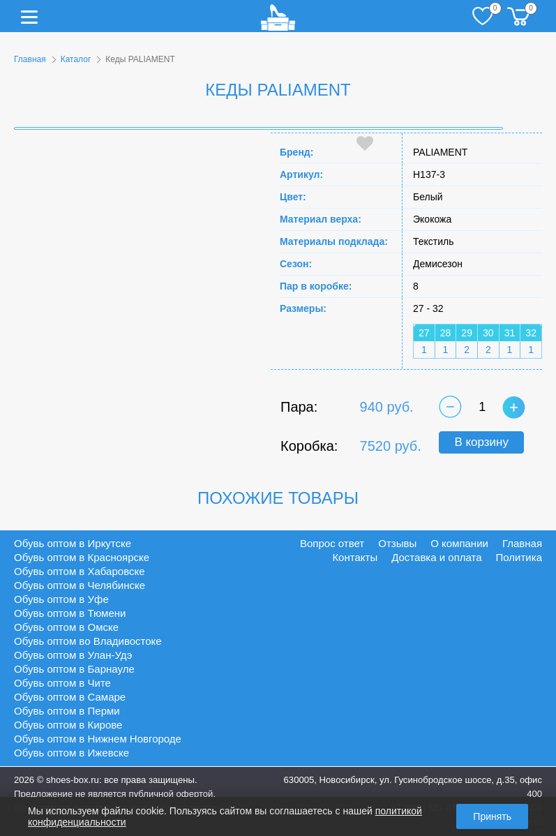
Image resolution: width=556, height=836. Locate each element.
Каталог (76, 59)
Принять (492, 816)
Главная (30, 59)
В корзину (481, 442)
